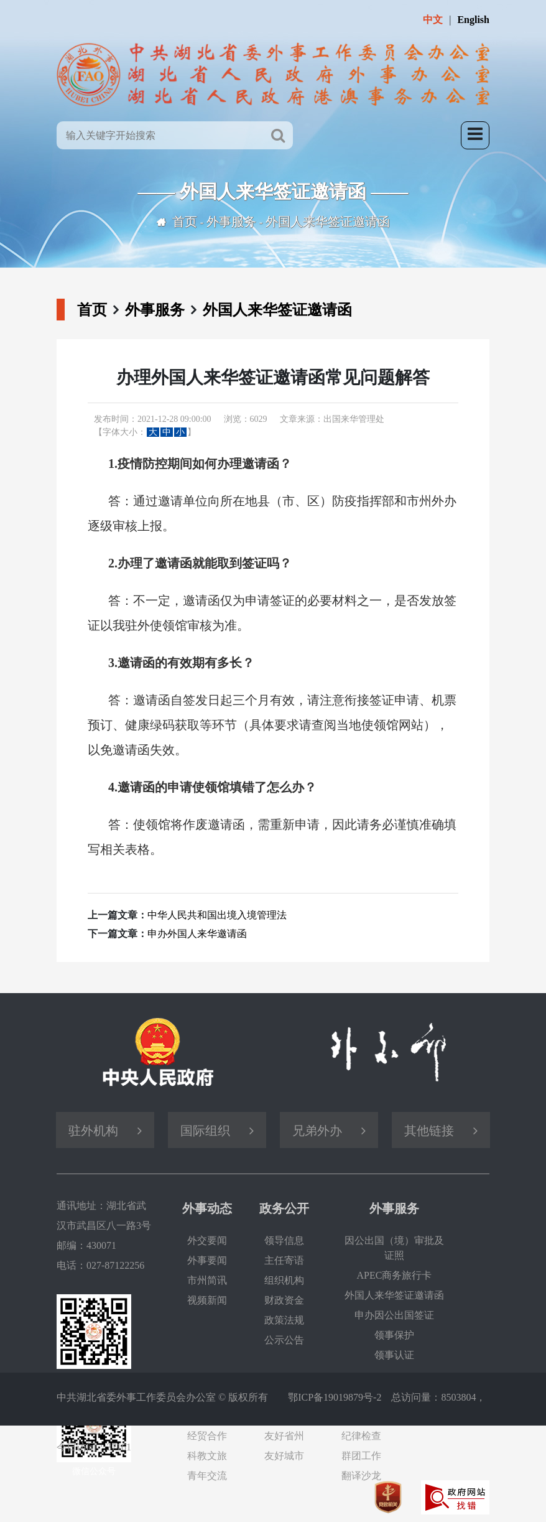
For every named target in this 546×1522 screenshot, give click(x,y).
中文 (433, 19)
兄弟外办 (317, 1130)
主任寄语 (284, 1260)
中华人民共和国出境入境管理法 (217, 915)
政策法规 (284, 1320)
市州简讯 (207, 1280)
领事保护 (394, 1335)
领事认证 (394, 1355)
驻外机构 (93, 1130)
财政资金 (284, 1300)
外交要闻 (207, 1240)
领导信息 (284, 1240)
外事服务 (231, 221)
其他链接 (429, 1130)
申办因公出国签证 (394, 1315)
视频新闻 (207, 1300)
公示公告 (284, 1340)
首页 (184, 221)
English (473, 19)
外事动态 (207, 1208)
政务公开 (284, 1208)
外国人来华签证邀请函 (328, 221)
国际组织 (205, 1130)
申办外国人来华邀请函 (197, 933)
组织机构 (284, 1280)
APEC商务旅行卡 (394, 1275)
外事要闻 (207, 1260)
